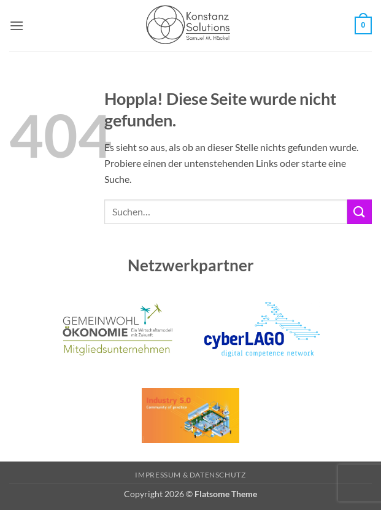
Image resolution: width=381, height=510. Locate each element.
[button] (16, 25)
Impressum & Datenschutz (190, 474)
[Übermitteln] (359, 211)
